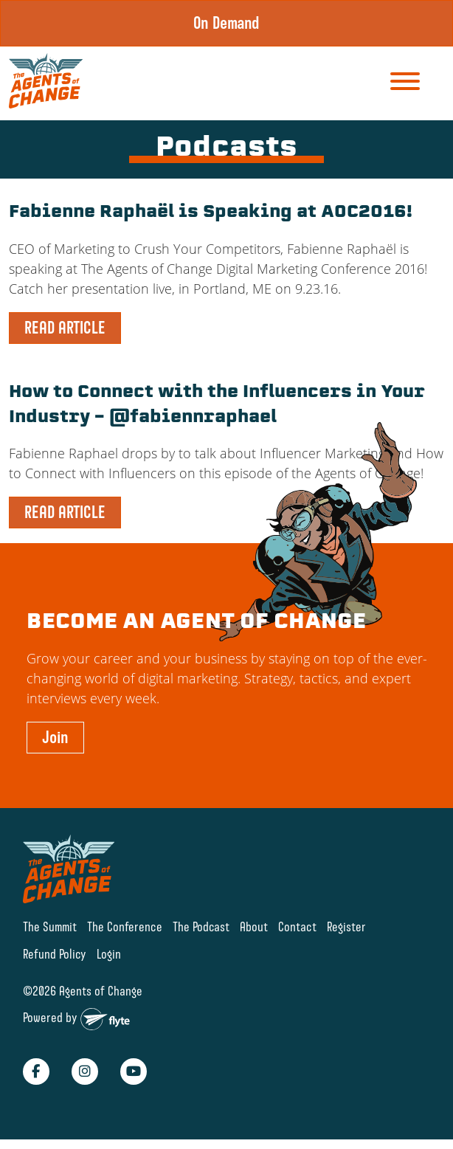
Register (346, 926)
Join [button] (55, 737)
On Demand (226, 22)
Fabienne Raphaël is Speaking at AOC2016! (210, 212)
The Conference (124, 926)
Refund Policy (54, 954)
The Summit (50, 926)
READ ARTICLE (65, 327)
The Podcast (201, 926)
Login (109, 954)
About (254, 926)
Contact (297, 926)
